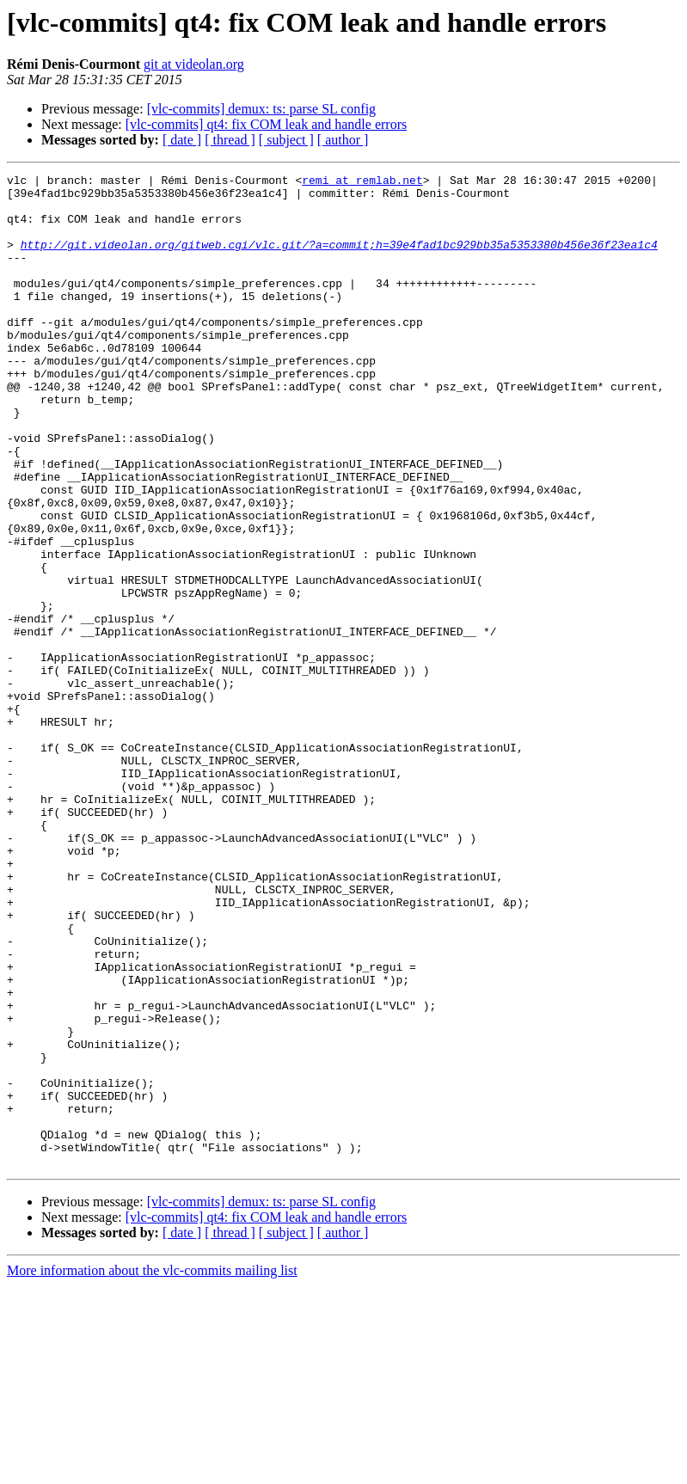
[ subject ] (286, 139)
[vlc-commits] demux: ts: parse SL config (261, 108)
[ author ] (343, 139)
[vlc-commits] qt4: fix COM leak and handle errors (266, 124)
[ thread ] (230, 139)
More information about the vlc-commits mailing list (152, 1469)
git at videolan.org (194, 64)
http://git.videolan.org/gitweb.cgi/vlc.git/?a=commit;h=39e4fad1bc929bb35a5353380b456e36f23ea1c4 (339, 259)
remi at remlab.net (362, 182)
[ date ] (182, 139)
